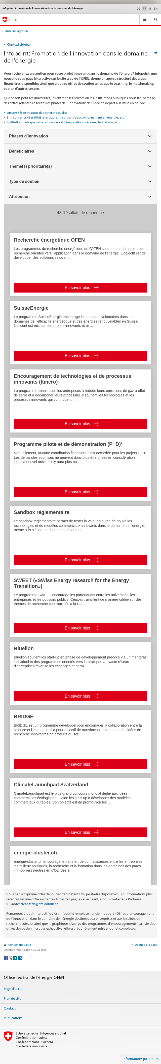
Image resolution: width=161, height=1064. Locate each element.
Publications (13, 1018)
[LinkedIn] (20, 957)
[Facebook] (6, 957)
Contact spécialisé (19, 944)
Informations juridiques (140, 1059)
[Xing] (15, 957)
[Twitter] (11, 957)
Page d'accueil (14, 989)
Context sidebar (19, 44)
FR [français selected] (144, 8)
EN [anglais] (155, 8)
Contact (10, 1008)
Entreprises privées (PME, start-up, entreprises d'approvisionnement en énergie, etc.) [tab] (66, 117)
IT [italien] (150, 8)
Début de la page (145, 944)
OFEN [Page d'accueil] (13, 20)
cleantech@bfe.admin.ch (39, 904)
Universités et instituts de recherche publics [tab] (36, 112)
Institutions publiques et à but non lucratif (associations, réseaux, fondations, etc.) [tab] (63, 122)
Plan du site (12, 998)
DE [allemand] (138, 8)
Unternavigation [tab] (16, 31)
